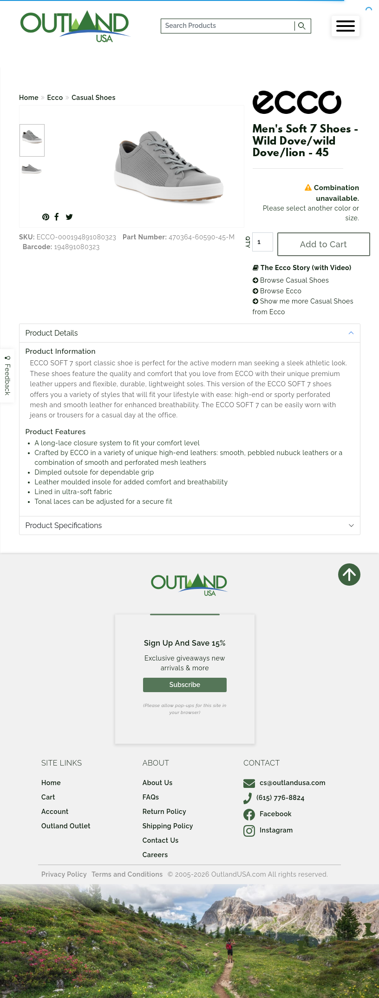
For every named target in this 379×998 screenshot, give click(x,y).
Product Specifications (64, 525)
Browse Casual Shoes (291, 280)
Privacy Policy (64, 874)
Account (55, 811)
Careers (155, 855)
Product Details (52, 333)
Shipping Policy (168, 826)
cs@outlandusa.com (284, 783)
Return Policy (164, 811)
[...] (228, 26)
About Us (158, 783)
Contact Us (161, 840)
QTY (247, 242)
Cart (48, 797)
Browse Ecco (277, 291)
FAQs (151, 797)
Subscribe (185, 684)
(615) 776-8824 (274, 797)
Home (29, 97)
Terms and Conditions (127, 874)
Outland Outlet (66, 826)
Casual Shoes (94, 97)
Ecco (55, 97)
